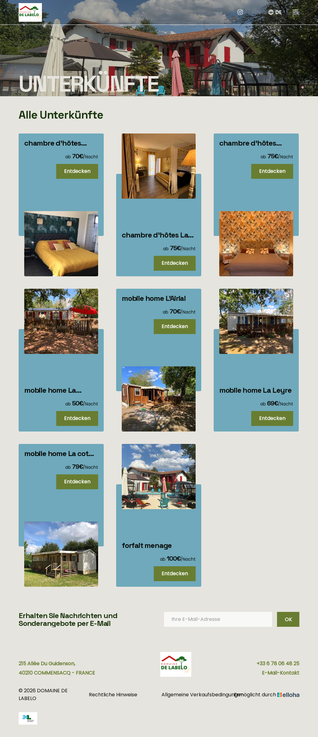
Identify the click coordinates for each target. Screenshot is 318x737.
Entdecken (77, 171)
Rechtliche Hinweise (113, 694)
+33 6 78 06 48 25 (278, 663)
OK (288, 619)
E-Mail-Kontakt (280, 672)
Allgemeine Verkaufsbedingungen (195, 694)
